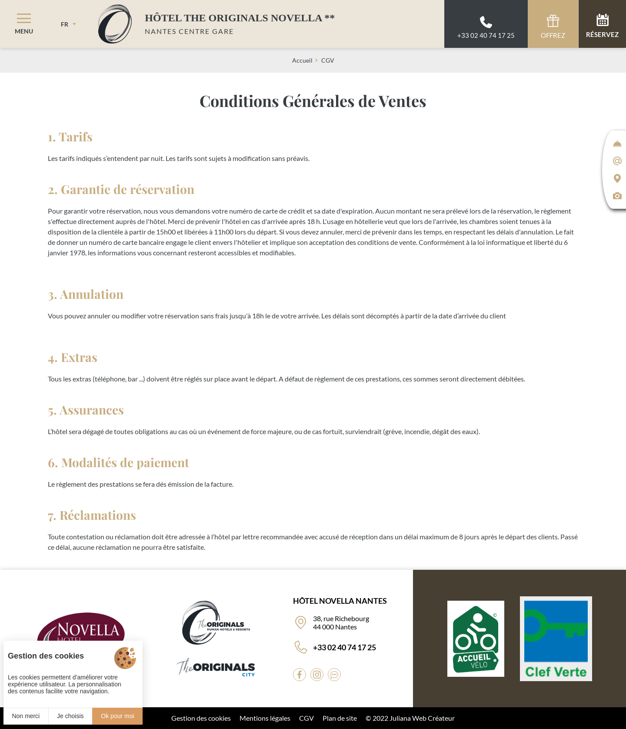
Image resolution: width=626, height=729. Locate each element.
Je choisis (70, 715)
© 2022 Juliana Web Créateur (410, 718)
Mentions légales (265, 718)
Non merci (26, 715)
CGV (306, 718)
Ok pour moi (117, 715)
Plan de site (340, 718)
